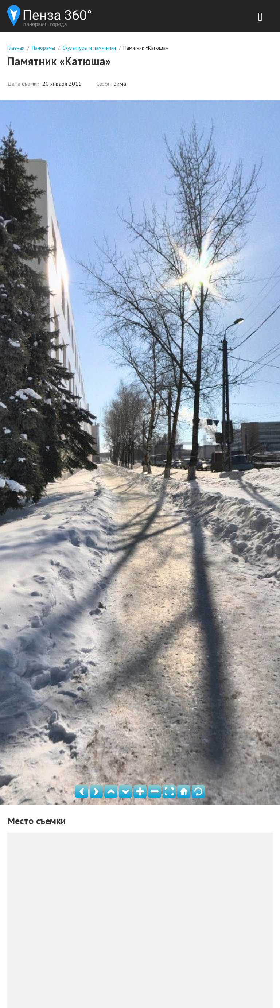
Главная (15, 47)
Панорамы (43, 47)
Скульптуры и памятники (89, 47)
